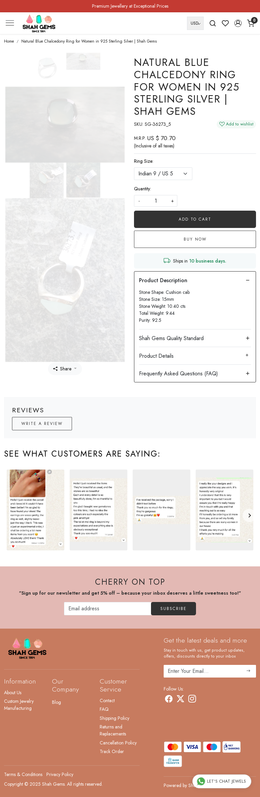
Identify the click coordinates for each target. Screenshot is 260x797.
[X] (180, 700)
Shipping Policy (114, 718)
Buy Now (195, 239)
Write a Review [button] (42, 424)
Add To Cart (195, 219)
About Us (12, 692)
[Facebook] (169, 700)
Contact (107, 700)
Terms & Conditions (23, 774)
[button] (238, 23)
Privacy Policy (59, 774)
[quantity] (155, 201)
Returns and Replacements (113, 730)
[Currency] (195, 23)
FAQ (104, 709)
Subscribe (173, 609)
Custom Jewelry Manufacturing (19, 704)
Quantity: (142, 188)
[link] (212, 23)
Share (62, 368)
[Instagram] (192, 700)
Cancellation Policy (118, 742)
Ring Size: (143, 161)
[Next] (249, 515)
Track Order (112, 751)
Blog (56, 702)
